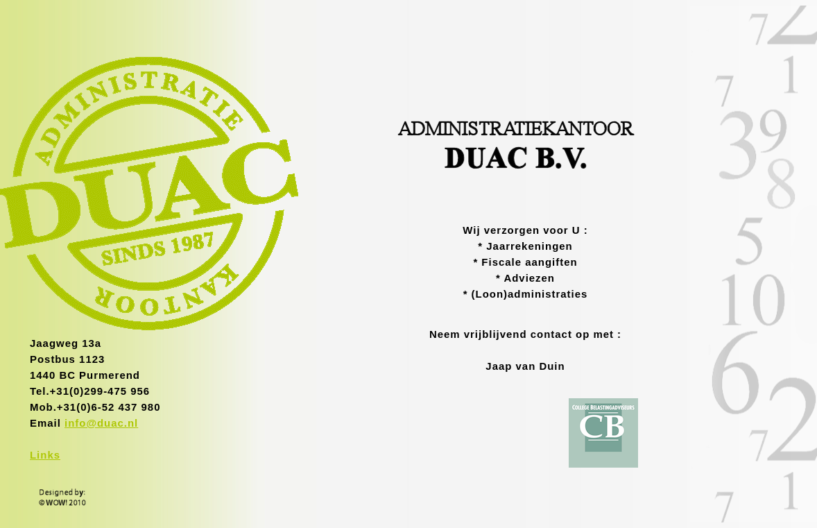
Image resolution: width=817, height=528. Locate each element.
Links (45, 455)
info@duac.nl (101, 423)
